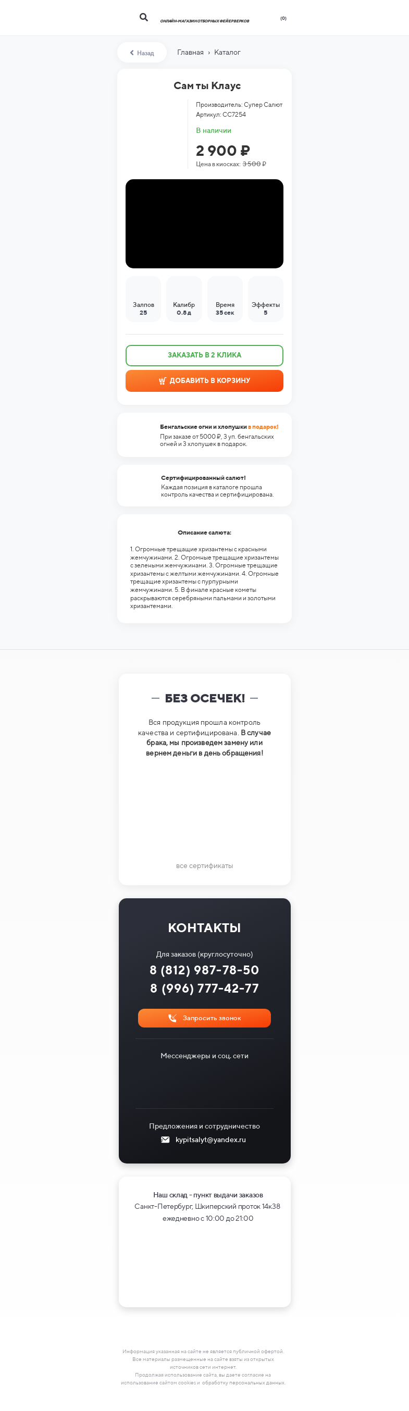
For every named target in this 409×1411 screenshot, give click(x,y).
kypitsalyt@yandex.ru (211, 1139)
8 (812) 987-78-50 (205, 970)
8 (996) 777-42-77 (204, 988)
